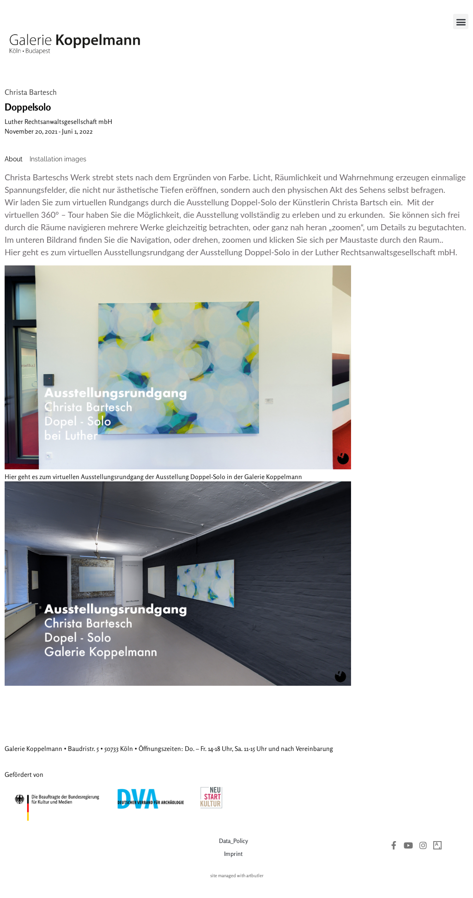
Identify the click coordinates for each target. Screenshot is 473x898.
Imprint (233, 853)
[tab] (14, 159)
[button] (460, 21)
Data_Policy (233, 840)
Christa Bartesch (31, 92)
